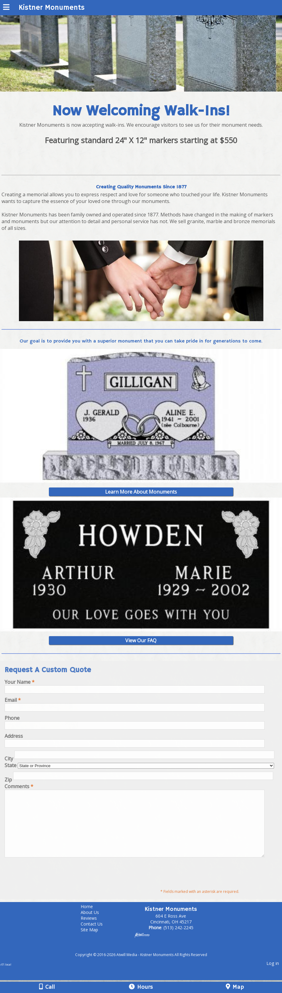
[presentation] (51, 885)
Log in (272, 976)
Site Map (94, 942)
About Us (94, 925)
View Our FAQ (140, 640)
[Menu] (6, 8)
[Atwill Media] (146, 961)
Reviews (93, 931)
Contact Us (96, 937)
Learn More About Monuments (141, 491)
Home (91, 919)
